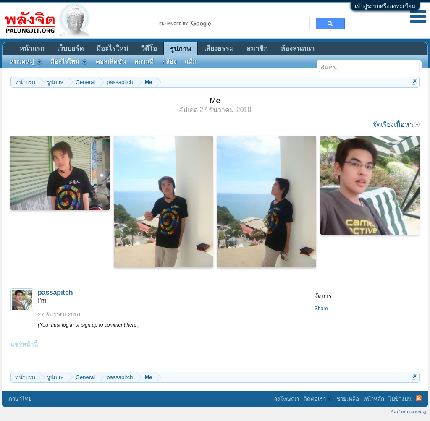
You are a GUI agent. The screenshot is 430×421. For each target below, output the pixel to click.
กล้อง (169, 61)
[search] (231, 23)
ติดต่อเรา (317, 399)
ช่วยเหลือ (347, 399)
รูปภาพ (180, 48)
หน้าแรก (32, 48)
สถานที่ (144, 61)
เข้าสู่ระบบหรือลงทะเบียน (385, 6)
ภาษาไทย (20, 399)
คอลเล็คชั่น (111, 61)
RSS (419, 398)
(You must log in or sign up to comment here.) (89, 325)
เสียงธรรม (219, 48)
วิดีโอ (149, 48)
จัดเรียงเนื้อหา (396, 124)
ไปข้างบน (400, 399)
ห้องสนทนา (298, 48)
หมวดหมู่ (26, 61)
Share (321, 308)
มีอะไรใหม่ (112, 48)
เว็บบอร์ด (70, 48)
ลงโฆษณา (286, 399)
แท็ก (191, 61)
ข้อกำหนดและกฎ (408, 411)
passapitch (55, 292)
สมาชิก (257, 48)
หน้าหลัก (373, 399)
